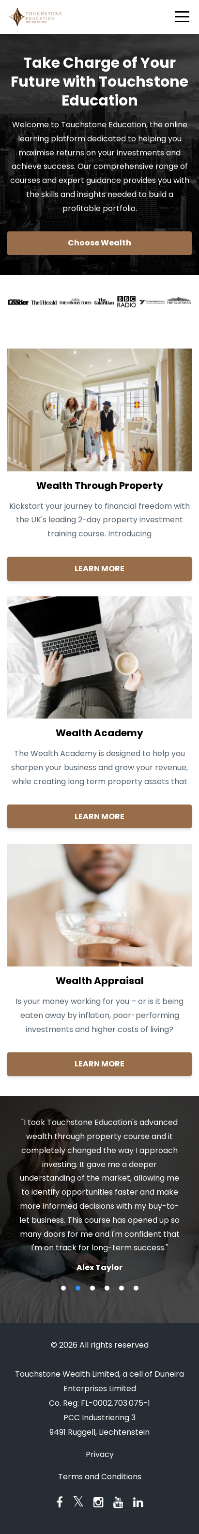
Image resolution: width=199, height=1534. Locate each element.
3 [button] (92, 1288)
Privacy (100, 1454)
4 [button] (107, 1288)
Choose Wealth (99, 242)
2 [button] (78, 1288)
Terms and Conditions (99, 1476)
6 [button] (136, 1288)
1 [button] (63, 1288)
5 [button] (121, 1288)
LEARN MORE (99, 568)
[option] (99, 1194)
